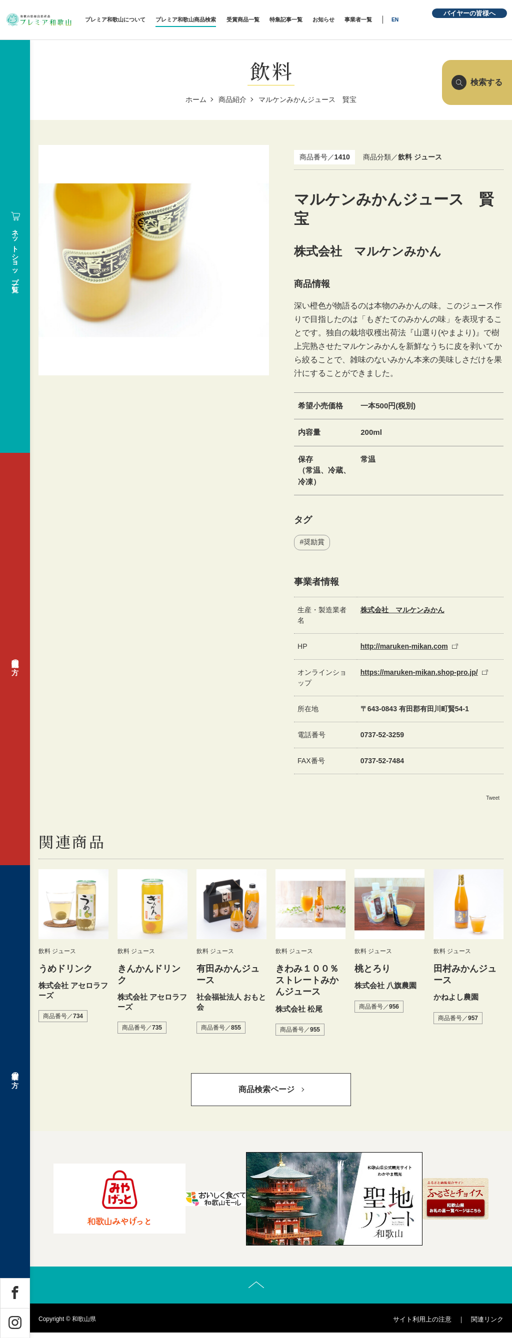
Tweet (493, 798)
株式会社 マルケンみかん (402, 610)
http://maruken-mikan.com (404, 647)
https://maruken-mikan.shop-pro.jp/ (419, 673)
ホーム (196, 99)
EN (411, 19)
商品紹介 (232, 99)
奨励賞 (314, 543)
